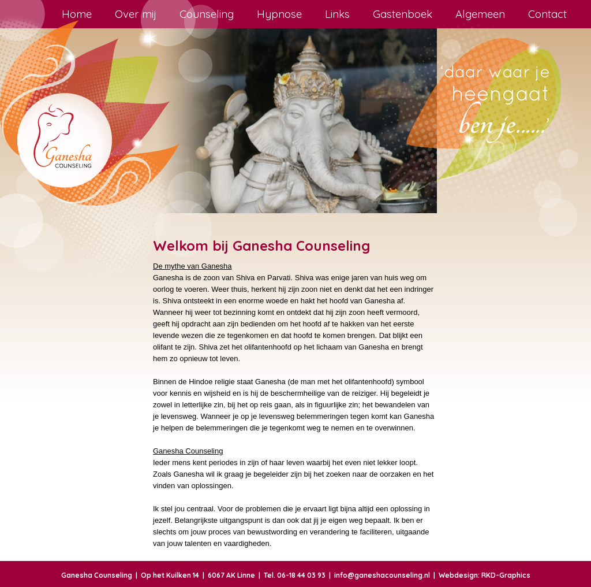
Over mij (135, 14)
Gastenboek (402, 14)
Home (77, 14)
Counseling (206, 14)
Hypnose (279, 14)
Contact (547, 14)
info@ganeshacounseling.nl (382, 575)
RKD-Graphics (505, 575)
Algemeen (480, 14)
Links (337, 14)
